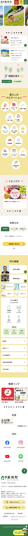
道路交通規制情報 (7, 362)
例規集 (4, 341)
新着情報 (5, 228)
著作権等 (20, 513)
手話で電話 (6, 369)
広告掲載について (22, 426)
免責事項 (5, 516)
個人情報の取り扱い (9, 513)
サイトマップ (14, 519)
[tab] (6, 32)
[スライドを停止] (21, 33)
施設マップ (6, 348)
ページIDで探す (17, 81)
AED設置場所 (6, 355)
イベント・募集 (14, 228)
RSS (14, 248)
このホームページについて (18, 516)
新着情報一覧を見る (14, 244)
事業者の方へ (23, 228)
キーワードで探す (7, 81)
